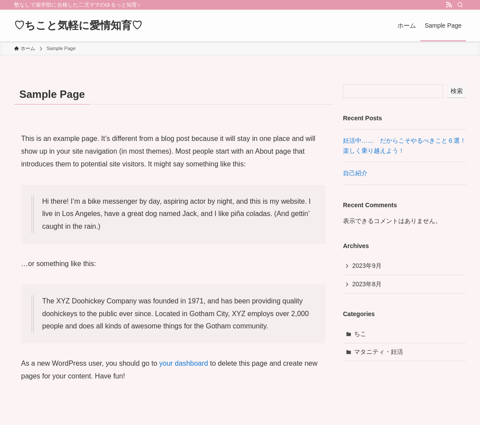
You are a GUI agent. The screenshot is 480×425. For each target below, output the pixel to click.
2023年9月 (367, 265)
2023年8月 (367, 284)
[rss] (449, 5)
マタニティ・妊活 (378, 351)
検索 (457, 90)
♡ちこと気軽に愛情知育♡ (78, 25)
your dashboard (183, 363)
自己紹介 (355, 172)
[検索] (460, 5)
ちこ (360, 333)
